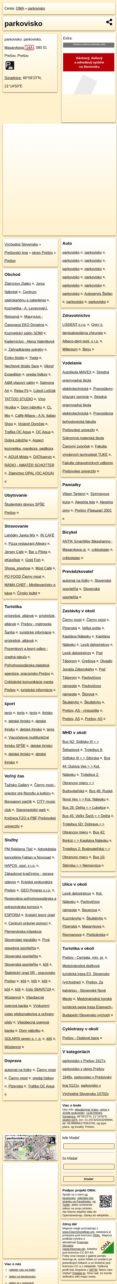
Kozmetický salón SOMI (23, 333)
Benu (87, 349)
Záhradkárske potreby (26, 349)
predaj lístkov (36, 374)
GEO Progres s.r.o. (36, 890)
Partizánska (95, 935)
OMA (20, 8)
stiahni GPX (70, 1120)
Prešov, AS (71, 719)
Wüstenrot (12, 997)
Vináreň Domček (31, 424)
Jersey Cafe (14, 552)
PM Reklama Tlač (18, 849)
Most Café (43, 568)
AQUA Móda (18, 457)
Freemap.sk (61, 232)
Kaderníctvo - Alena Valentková (29, 341)
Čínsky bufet (27, 593)
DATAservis (42, 457)
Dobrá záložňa (16, 440)
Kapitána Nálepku (76, 636)
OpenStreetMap (38, 232)
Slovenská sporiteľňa (21, 956)
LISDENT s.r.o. (74, 325)
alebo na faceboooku (22, 1276)
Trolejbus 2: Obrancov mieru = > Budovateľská (80, 783)
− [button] (10, 138)
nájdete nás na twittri (22, 1269)
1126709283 (94, 1113)
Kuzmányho (72, 918)
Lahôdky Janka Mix (19, 535)
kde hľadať (71, 1138)
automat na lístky (18, 1070)
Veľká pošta (91, 628)
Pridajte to (79, 1273)
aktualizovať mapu (86, 1109)
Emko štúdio (14, 358)
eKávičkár (12, 560)
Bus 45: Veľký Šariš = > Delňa (86, 816)
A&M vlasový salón (19, 383)
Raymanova (72, 935)
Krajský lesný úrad (40, 915)
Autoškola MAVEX (77, 372)
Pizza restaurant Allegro (27, 544)
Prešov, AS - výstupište (80, 710)
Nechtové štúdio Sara (21, 366)
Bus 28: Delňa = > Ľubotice (84, 808)
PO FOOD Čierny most (22, 576)
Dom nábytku (31, 407)
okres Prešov (42, 253)
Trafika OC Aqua (17, 432)
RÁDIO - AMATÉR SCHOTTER (29, 465)
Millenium (70, 349)
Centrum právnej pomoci (28, 923)
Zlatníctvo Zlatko (17, 284)
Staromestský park (31, 810)
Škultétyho (70, 702)
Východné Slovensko (21, 244)
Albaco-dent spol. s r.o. (80, 341)
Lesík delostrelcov (95, 645)
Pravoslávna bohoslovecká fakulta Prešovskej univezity (87, 421)
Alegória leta (85, 502)
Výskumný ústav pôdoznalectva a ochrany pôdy (29, 1014)
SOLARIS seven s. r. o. (23, 1039)
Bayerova (89, 910)
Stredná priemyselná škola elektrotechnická (85, 380)
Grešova (88, 661)
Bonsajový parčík (18, 801)
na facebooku (75, 1196)
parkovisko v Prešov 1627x (83, 1061)
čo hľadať (70, 1158)
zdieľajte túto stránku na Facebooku (78, 1199)
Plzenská (16, 1086)
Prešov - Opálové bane (80, 1038)
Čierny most (46, 1070)
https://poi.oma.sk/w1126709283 (96, 232)
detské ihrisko (20, 721)
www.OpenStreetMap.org (78, 1232)
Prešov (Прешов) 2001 (93, 510)
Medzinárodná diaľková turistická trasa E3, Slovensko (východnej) (86, 974)
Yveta (33, 358)
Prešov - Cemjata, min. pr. (83, 957)
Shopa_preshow (17, 568)
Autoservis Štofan (98, 294)
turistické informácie (35, 632)
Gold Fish (33, 560)
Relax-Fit (21, 391)
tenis (8, 713)
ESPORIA (12, 915)
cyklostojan (100, 550)
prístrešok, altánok (19, 616)
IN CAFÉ (47, 535)
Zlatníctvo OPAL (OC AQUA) (31, 473)
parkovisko (36, 8)
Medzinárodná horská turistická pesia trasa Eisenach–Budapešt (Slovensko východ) (87, 1007)
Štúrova (88, 694)
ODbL (96, 1235)
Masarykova (19, 47)
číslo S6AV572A (38, 989)
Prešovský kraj (16, 253)
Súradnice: (13, 78)
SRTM (93, 1269)
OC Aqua (43, 432)
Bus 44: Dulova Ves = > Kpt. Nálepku (86, 766)
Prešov (10, 261)
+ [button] (10, 131)
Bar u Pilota (38, 552)
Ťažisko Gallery (16, 785)
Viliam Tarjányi (74, 494)
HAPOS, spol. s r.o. (19, 866)
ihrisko (47, 713)
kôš (46, 964)
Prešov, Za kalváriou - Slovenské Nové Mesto (84, 990)
